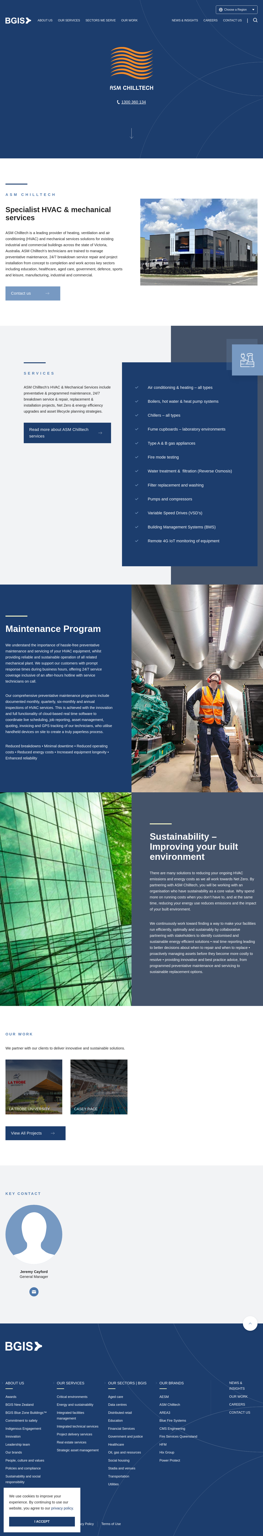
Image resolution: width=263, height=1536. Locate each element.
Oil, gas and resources (124, 1452)
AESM (164, 1397)
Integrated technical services (77, 1426)
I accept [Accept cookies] (41, 1521)
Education (115, 1420)
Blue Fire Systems (172, 1420)
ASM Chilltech (169, 1405)
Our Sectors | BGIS (127, 1383)
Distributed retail (120, 1413)
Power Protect (169, 1460)
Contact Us (232, 20)
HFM (163, 1444)
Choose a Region (236, 10)
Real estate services (71, 1442)
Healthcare (116, 1444)
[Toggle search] (255, 20)
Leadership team (17, 1444)
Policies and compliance (23, 1468)
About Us (45, 20)
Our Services (69, 20)
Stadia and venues (121, 1468)
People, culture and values (24, 1460)
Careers (210, 20)
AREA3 (164, 1413)
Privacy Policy (83, 1524)
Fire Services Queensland (178, 1436)
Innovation (13, 1436)
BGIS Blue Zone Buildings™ (26, 1413)
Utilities (113, 1484)
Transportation (118, 1476)
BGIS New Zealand (19, 1405)
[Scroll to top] (250, 1323)
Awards (10, 1397)
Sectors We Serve (100, 20)
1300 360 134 (133, 102)
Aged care (115, 1397)
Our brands (13, 1452)
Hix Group (166, 1452)
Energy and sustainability (75, 1405)
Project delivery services (74, 1434)
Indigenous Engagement (23, 1428)
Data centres (117, 1405)
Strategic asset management (78, 1450)
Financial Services (121, 1428)
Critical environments (72, 1397)
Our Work (129, 20)
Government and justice (125, 1436)
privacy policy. (62, 1508)
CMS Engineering (172, 1428)
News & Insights (185, 20)
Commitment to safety (21, 1420)
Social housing (118, 1460)
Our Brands (171, 1383)
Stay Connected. (23, 1514)
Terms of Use (111, 1524)
